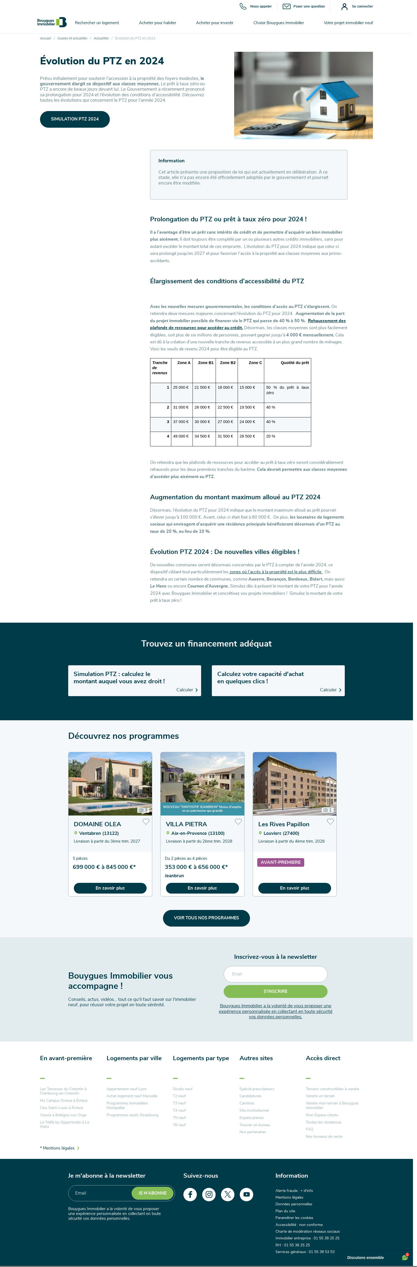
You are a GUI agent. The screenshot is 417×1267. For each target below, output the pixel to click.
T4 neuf (179, 1110)
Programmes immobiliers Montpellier (127, 1105)
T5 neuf (179, 1118)
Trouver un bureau (255, 1125)
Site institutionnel (254, 1110)
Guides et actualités (72, 38)
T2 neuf (179, 1096)
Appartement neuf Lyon (127, 1089)
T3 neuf (179, 1103)
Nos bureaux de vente (324, 1137)
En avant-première (66, 1058)
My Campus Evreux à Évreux (64, 1101)
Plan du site (285, 1211)
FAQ (309, 1129)
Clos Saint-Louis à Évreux (61, 1108)
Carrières (247, 1103)
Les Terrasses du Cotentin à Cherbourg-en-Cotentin (63, 1091)
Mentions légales (289, 1197)
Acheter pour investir (214, 23)
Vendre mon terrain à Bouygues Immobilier (332, 1105)
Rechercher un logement (97, 23)
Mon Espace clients (322, 1115)
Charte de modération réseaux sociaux (307, 1231)
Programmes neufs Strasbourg (132, 1115)
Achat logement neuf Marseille (132, 1096)
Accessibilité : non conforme (299, 1225)
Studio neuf (183, 1089)
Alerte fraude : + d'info (294, 1191)
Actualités (101, 38)
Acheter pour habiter (157, 23)
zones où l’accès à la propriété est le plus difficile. (276, 572)
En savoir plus (110, 888)
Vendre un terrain (320, 1096)
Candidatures (251, 1096)
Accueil (45, 38)
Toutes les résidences (324, 1122)
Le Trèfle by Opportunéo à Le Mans (64, 1125)
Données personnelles (293, 1204)
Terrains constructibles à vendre (332, 1089)
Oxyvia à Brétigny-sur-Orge (63, 1115)
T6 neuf (179, 1125)
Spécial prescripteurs (257, 1089)
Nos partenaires (253, 1132)
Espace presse (251, 1118)
